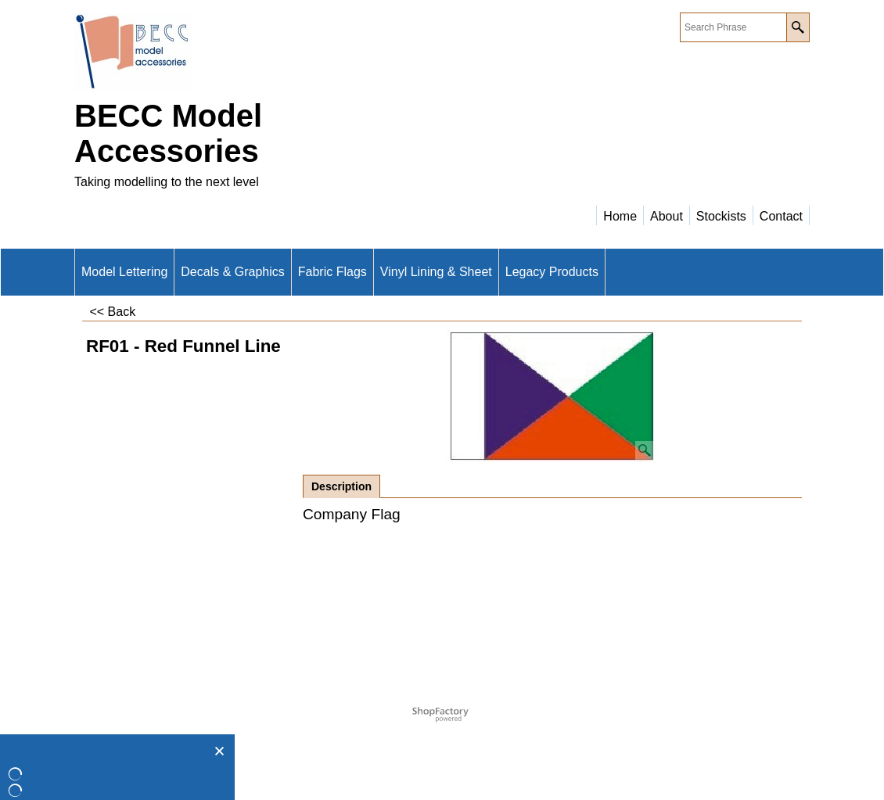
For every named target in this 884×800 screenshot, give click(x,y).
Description (341, 486)
